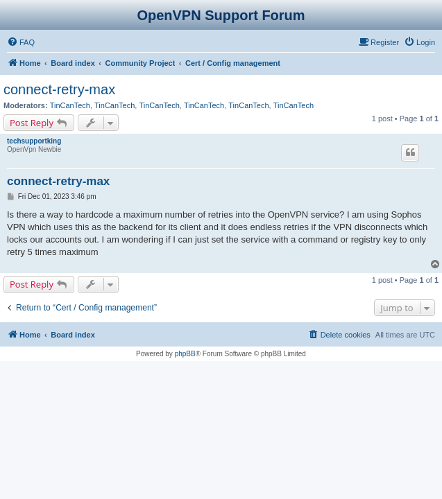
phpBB (185, 354)
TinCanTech (70, 105)
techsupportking (34, 141)
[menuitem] (21, 42)
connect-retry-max (59, 89)
